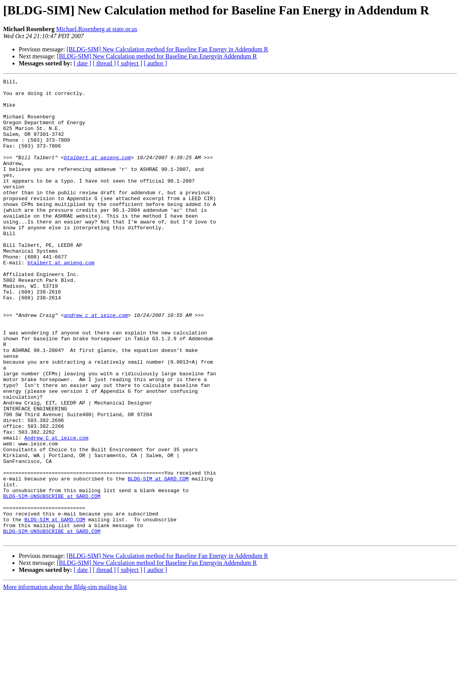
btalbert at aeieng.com (97, 173)
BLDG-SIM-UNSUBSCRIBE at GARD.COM (52, 580)
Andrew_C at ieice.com (56, 510)
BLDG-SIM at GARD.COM (158, 559)
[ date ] (82, 63)
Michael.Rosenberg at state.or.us (96, 29)
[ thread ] (104, 63)
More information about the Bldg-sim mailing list (65, 679)
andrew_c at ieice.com (96, 362)
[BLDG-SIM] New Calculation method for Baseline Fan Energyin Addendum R (157, 56)
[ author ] (155, 63)
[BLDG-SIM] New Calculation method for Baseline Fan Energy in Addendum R (167, 49)
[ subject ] (129, 63)
